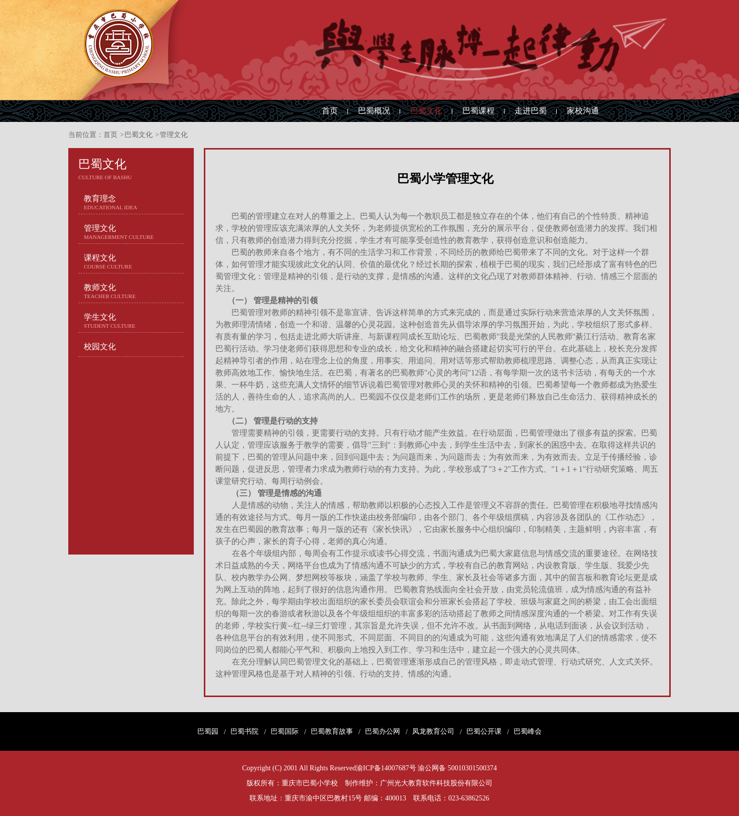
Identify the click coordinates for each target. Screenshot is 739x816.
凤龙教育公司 (433, 731)
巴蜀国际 (285, 731)
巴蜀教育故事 (332, 731)
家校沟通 (583, 111)
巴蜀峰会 (528, 731)
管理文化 (174, 135)
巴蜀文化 (426, 111)
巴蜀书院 (244, 731)
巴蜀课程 (478, 111)
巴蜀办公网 (382, 731)
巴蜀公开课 (484, 731)
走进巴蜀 (531, 111)
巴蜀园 (207, 731)
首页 (330, 111)
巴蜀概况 (374, 111)
